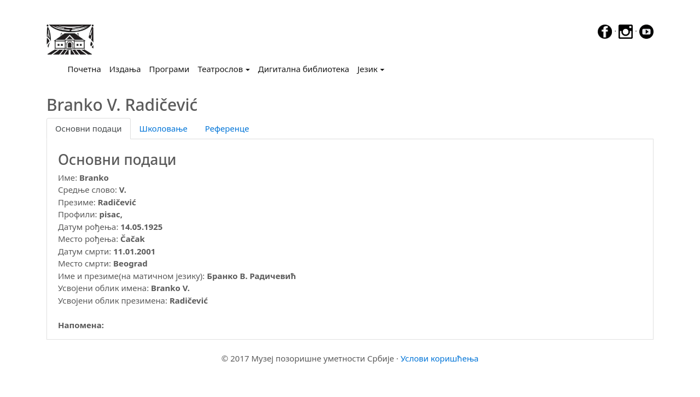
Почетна (87, 68)
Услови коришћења (439, 358)
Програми (169, 68)
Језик (368, 68)
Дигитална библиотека (303, 68)
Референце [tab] (227, 128)
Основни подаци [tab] (88, 128)
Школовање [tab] (163, 128)
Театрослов (220, 68)
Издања (125, 68)
